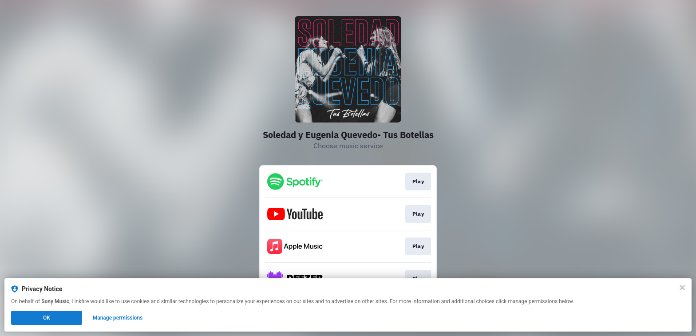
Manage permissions (118, 318)
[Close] (682, 288)
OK (46, 318)
